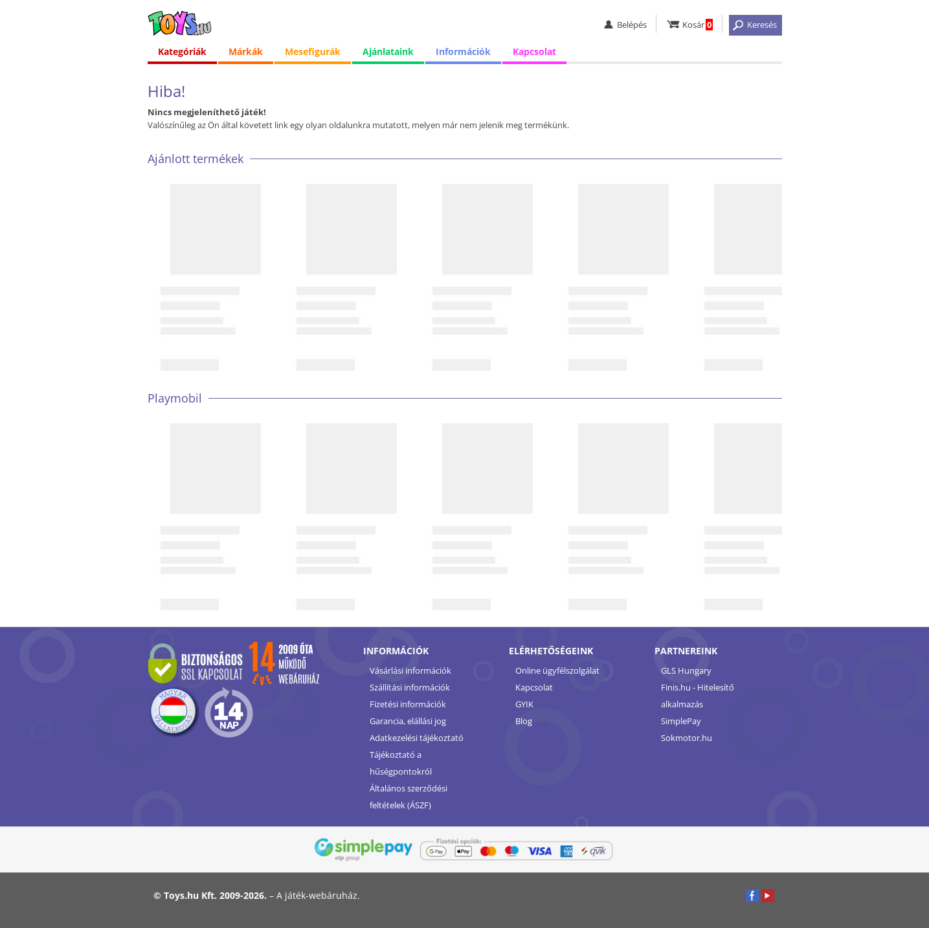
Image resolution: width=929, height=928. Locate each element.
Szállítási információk (410, 687)
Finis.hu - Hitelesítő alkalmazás (697, 695)
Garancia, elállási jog (408, 721)
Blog (523, 721)
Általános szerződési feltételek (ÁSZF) (408, 796)
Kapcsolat (534, 51)
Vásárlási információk (410, 670)
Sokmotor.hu (686, 738)
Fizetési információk (408, 704)
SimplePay (681, 721)
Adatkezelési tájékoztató (417, 738)
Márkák (246, 51)
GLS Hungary (686, 670)
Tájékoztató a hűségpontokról (401, 763)
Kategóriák (182, 51)
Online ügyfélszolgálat (557, 670)
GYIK (524, 704)
